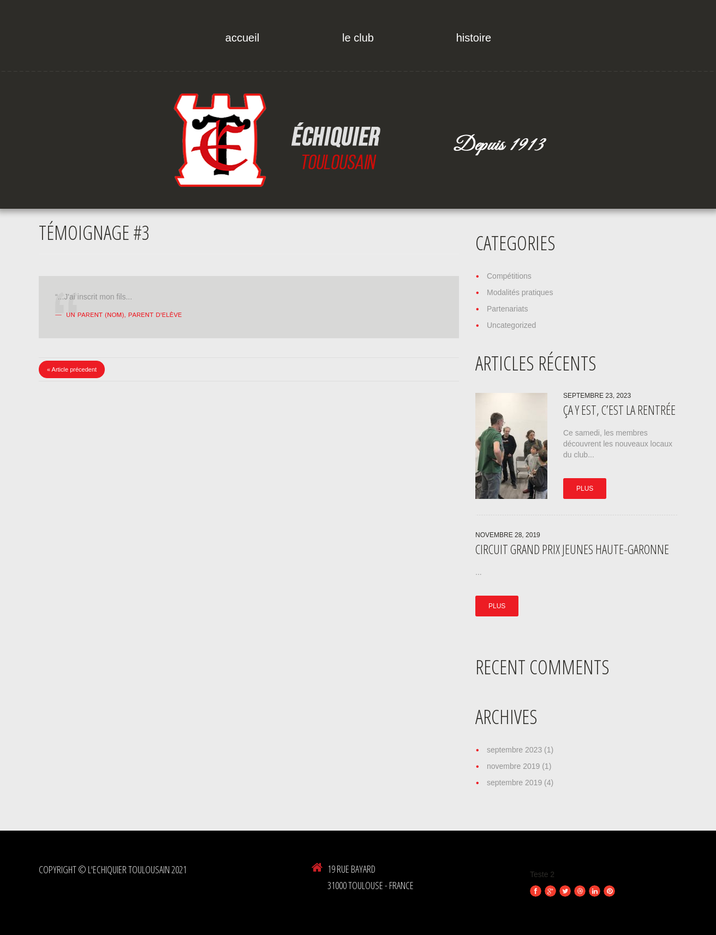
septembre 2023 (514, 749)
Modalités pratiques (520, 292)
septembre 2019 (514, 782)
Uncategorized (511, 325)
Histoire (473, 38)
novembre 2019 (513, 766)
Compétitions (509, 276)
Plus (584, 488)
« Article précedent (72, 369)
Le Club (358, 38)
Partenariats (507, 308)
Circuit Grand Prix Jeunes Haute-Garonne (572, 549)
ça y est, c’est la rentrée (619, 410)
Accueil (242, 38)
